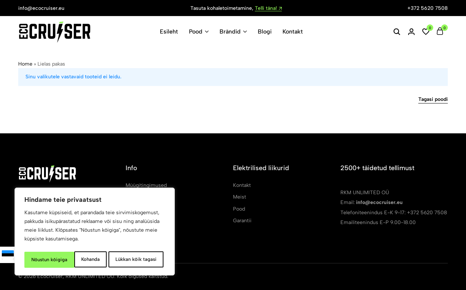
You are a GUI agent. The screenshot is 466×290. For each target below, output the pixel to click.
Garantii (242, 221)
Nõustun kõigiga (140, 259)
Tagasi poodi (433, 99)
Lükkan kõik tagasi (85, 259)
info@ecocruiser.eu (41, 8)
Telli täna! (268, 8)
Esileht (169, 31)
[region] (95, 232)
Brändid (230, 31)
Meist (239, 197)
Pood (195, 31)
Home (25, 64)
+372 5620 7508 (427, 8)
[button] (426, 31)
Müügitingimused (146, 185)
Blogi (265, 31)
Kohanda (40, 259)
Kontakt (293, 31)
